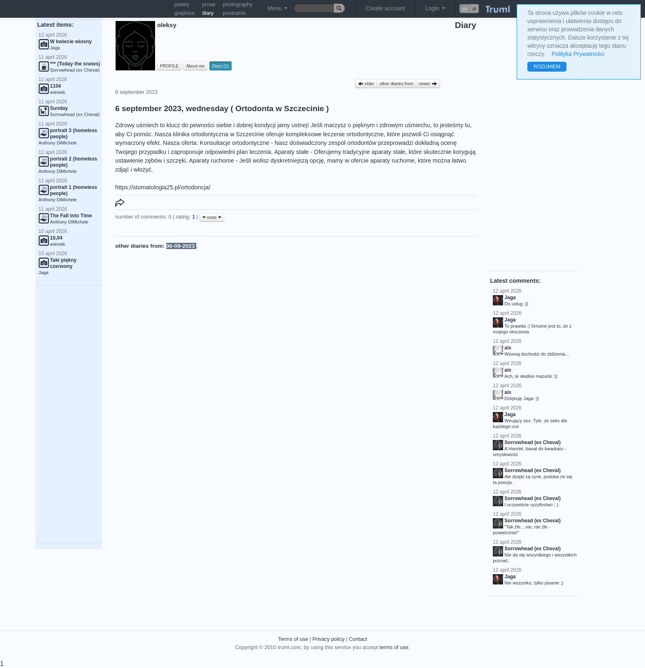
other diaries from (396, 83)
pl (474, 8)
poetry (181, 4)
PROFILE (169, 65)
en (464, 8)
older (366, 83)
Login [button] (435, 8)
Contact (358, 639)
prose (209, 4)
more (211, 217)
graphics (184, 13)
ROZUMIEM (547, 67)
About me (195, 65)
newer (428, 83)
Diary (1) (220, 65)
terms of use (393, 647)
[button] (469, 8)
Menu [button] (277, 8)
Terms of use (293, 639)
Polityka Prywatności (578, 54)
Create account (385, 8)
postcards (234, 13)
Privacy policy (328, 639)
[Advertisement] (69, 414)
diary (207, 13)
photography (238, 4)
